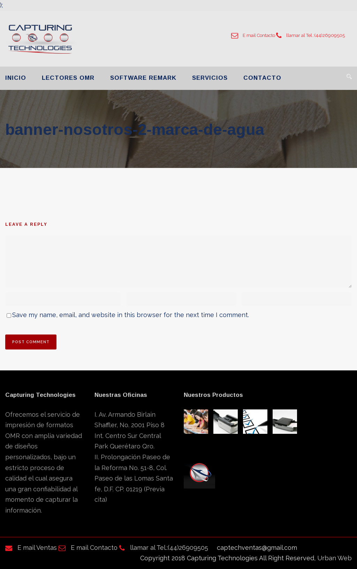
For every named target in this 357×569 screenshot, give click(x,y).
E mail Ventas (31, 547)
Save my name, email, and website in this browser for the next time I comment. (130, 314)
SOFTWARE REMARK (143, 78)
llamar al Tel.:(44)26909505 (310, 35)
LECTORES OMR (68, 78)
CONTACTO (262, 78)
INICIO (15, 78)
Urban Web (334, 558)
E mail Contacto (253, 35)
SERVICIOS (210, 78)
